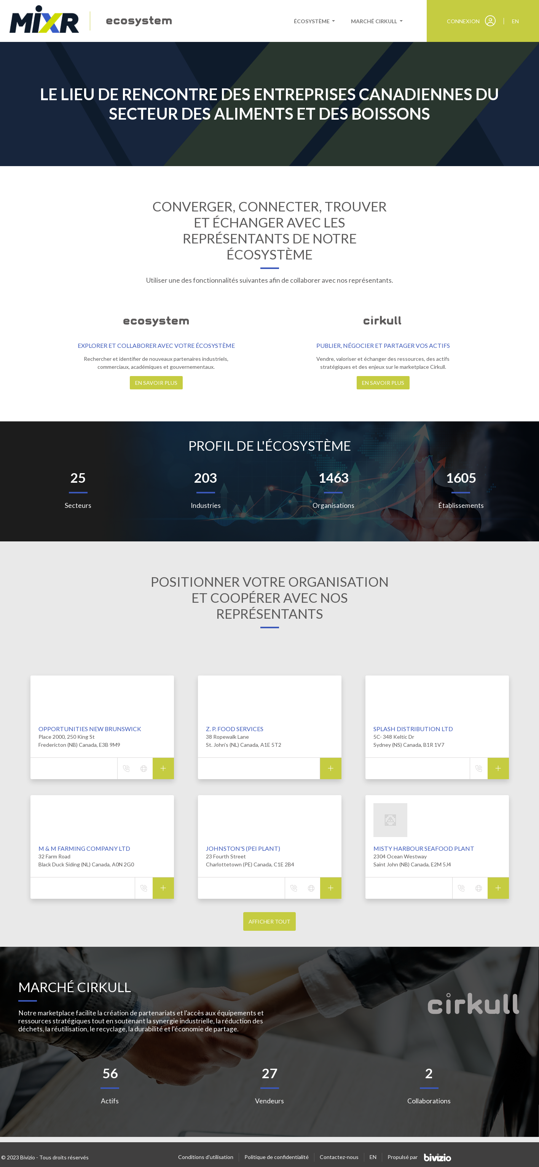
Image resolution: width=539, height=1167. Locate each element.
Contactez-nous (339, 1157)
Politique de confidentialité (276, 1157)
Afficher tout (269, 921)
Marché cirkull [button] (374, 21)
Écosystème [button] (312, 21)
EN (373, 1157)
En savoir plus (156, 382)
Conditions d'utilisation (205, 1157)
